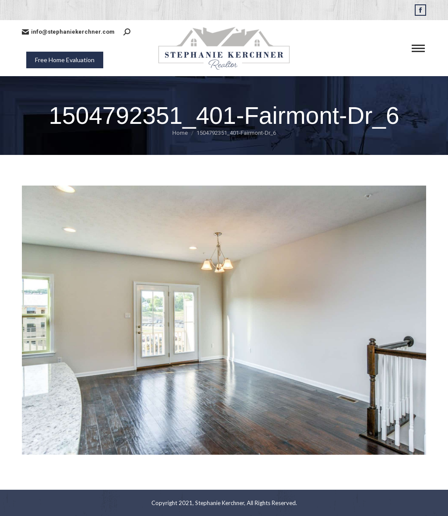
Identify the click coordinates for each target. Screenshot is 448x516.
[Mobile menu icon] (418, 48)
